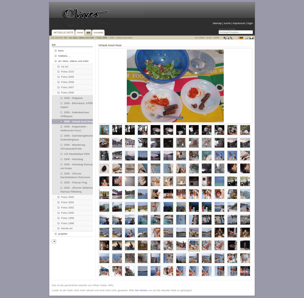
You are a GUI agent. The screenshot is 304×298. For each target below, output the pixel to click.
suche (227, 23)
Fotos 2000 (66, 212)
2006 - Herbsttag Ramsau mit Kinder (76, 166)
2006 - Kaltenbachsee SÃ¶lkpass (74, 114)
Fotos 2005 (66, 197)
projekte (61, 233)
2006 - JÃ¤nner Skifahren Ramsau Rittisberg (76, 189)
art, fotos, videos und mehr (81, 38)
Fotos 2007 (66, 87)
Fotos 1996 (66, 223)
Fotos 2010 (66, 71)
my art (63, 66)
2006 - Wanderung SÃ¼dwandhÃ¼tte (72, 146)
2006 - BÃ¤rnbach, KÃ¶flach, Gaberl (78, 105)
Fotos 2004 (66, 202)
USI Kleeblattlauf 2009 (75, 153)
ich (65, 38)
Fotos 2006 (102, 38)
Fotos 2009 (66, 76)
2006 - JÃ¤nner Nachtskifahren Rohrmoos (75, 175)
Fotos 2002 (66, 207)
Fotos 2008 (66, 82)
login (250, 23)
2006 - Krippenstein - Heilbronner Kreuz (74, 128)
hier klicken (141, 290)
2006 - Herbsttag (71, 159)
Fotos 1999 (66, 218)
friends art (65, 228)
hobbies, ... (63, 55)
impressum (239, 23)
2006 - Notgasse (71, 98)
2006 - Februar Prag (73, 182)
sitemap (217, 23)
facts (59, 50)
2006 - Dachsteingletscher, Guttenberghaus (77, 137)
